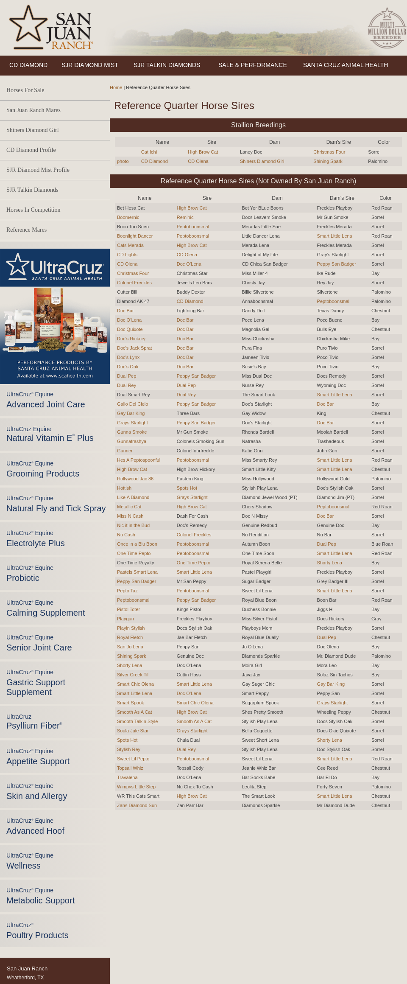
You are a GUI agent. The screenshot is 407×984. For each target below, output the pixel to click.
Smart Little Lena (334, 235)
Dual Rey (126, 385)
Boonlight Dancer (135, 235)
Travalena (127, 777)
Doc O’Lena (189, 263)
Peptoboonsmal (193, 226)
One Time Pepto (134, 553)
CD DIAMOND (28, 65)
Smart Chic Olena (135, 684)
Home (116, 87)
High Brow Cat (203, 151)
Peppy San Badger (336, 263)
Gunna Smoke (132, 432)
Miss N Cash (130, 516)
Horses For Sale (25, 90)
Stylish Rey (128, 749)
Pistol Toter (128, 609)
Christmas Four (329, 151)
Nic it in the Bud (133, 525)
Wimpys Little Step (136, 786)
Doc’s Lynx (128, 357)
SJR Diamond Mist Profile (38, 170)
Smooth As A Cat (134, 712)
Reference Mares (26, 230)
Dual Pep (126, 375)
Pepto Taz (127, 590)
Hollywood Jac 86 (135, 478)
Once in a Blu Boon (137, 544)
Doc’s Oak (128, 366)
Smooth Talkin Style (137, 721)
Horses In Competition (33, 210)
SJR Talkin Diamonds (32, 190)
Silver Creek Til (132, 674)
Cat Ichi (149, 151)
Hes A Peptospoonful (138, 460)
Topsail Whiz (130, 768)
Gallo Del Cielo (132, 403)
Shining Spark (328, 161)
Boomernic (128, 217)
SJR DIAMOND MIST (89, 65)
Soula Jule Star (133, 730)
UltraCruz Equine (50, 434)
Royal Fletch (130, 637)
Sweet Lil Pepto (133, 758)
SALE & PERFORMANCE (252, 65)
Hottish (124, 488)
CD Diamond (154, 161)
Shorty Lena (329, 562)
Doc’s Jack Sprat (134, 347)
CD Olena (198, 161)
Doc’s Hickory (131, 338)
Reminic (185, 217)
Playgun (125, 618)
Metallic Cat (129, 506)
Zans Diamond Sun (137, 805)
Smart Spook (130, 702)
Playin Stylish (131, 628)
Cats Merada (130, 245)
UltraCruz (34, 721)
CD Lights (127, 254)
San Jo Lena (130, 646)
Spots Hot (187, 488)
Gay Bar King (131, 413)
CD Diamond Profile (31, 150)
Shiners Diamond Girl (32, 130)
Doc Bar (125, 310)
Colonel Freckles (134, 282)
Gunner (125, 450)
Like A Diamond (133, 497)
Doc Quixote (130, 329)
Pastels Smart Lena (137, 572)
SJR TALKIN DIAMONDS (167, 65)
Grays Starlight (132, 422)
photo (123, 161)
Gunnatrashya (131, 441)
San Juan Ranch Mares (33, 110)
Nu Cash (126, 534)
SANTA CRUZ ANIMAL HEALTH (345, 65)
